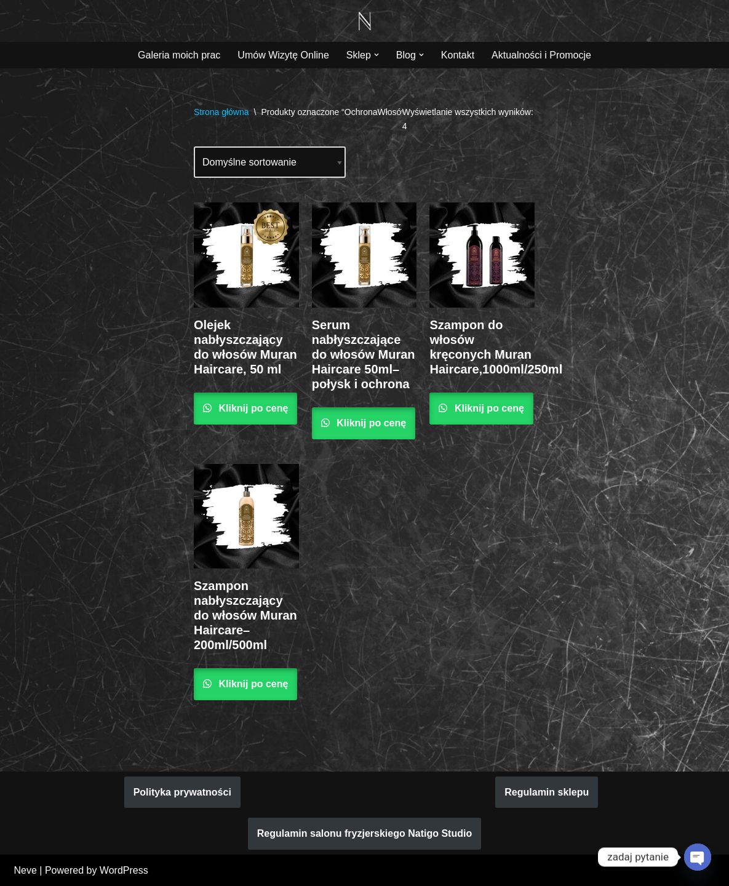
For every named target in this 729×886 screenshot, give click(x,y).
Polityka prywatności (182, 792)
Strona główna (221, 112)
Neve (25, 870)
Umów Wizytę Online (283, 55)
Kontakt (457, 55)
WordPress (124, 870)
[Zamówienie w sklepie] (270, 162)
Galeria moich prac (179, 55)
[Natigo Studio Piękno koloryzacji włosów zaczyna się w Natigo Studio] (364, 21)
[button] (376, 54)
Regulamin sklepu (546, 792)
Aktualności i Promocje (541, 55)
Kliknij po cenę (252, 408)
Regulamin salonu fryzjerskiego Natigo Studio (364, 833)
